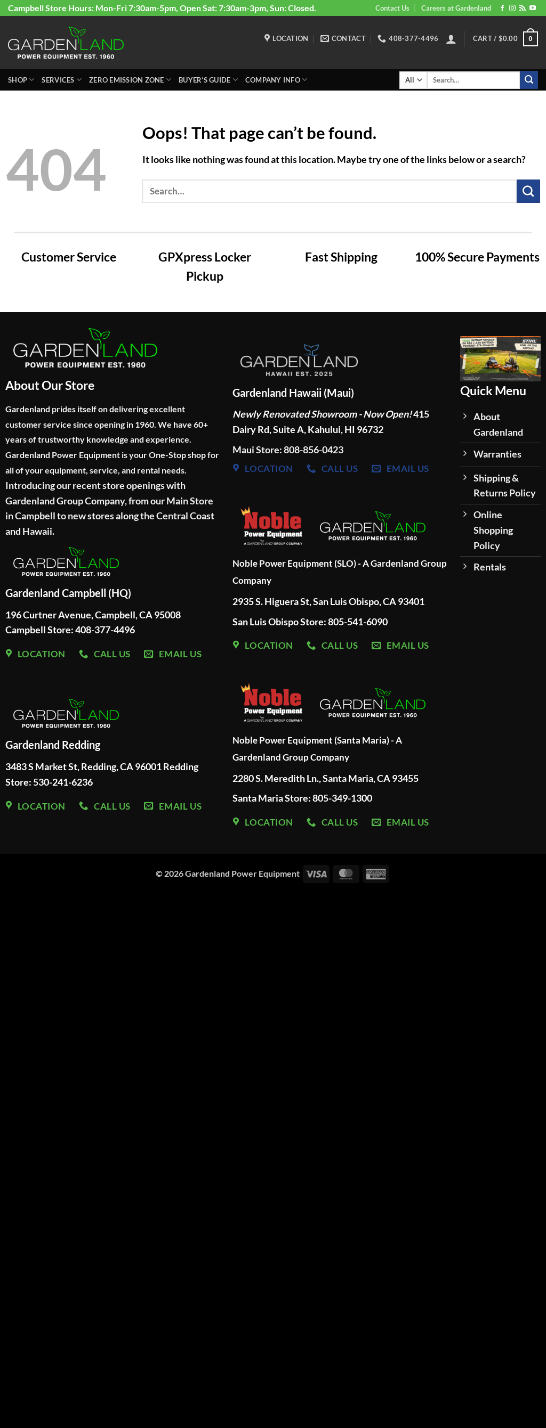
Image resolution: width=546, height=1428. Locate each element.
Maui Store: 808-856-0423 (287, 449)
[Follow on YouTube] (532, 8)
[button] (451, 39)
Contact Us (392, 8)
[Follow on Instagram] (512, 8)
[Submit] (529, 80)
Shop (21, 80)
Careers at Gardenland (456, 8)
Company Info (276, 80)
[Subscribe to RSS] (522, 8)
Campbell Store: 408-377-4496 (70, 629)
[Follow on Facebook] (502, 8)
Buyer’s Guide (208, 80)
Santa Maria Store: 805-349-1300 (303, 798)
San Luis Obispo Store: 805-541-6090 (310, 621)
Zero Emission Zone (130, 80)
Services (62, 80)
